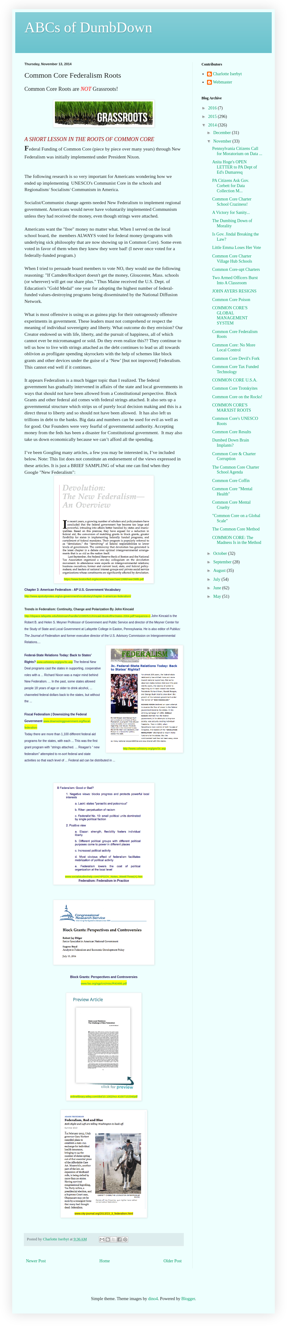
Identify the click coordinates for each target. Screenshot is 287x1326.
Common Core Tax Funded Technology (235, 369)
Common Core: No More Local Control (233, 348)
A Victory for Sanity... (231, 212)
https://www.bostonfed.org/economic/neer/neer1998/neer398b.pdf (104, 579)
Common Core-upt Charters (236, 269)
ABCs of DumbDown (88, 27)
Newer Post (36, 1261)
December (222, 132)
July (217, 579)
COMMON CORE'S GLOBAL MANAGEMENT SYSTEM (230, 315)
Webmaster (222, 82)
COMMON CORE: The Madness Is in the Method (236, 540)
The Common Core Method (236, 529)
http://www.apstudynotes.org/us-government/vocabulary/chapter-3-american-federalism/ (77, 596)
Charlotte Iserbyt (227, 74)
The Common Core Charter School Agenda (235, 470)
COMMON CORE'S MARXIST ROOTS (231, 408)
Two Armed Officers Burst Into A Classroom (235, 280)
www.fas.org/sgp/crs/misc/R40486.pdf (104, 983)
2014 (213, 125)
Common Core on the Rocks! (237, 397)
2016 (213, 108)
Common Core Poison (231, 299)
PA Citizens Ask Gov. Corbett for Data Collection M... (230, 185)
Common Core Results (231, 432)
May (217, 596)
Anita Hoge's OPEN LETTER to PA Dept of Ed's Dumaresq (234, 167)
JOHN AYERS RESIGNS (234, 291)
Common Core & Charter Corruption (234, 456)
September (222, 562)
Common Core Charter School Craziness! (231, 202)
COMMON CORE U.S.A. (234, 380)
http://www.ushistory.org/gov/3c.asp (144, 748)
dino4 (153, 1298)
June (217, 588)
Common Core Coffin (231, 480)
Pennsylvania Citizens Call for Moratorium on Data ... (237, 151)
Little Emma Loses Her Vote (236, 247)
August (220, 570)
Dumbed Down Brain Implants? (230, 443)
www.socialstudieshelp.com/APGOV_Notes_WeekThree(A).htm (103, 876)
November (222, 141)
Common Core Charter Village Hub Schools (232, 259)
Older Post (173, 1261)
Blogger (188, 1298)
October (220, 553)
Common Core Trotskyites (235, 388)
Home (105, 1261)
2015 (213, 116)
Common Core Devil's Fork (236, 358)
